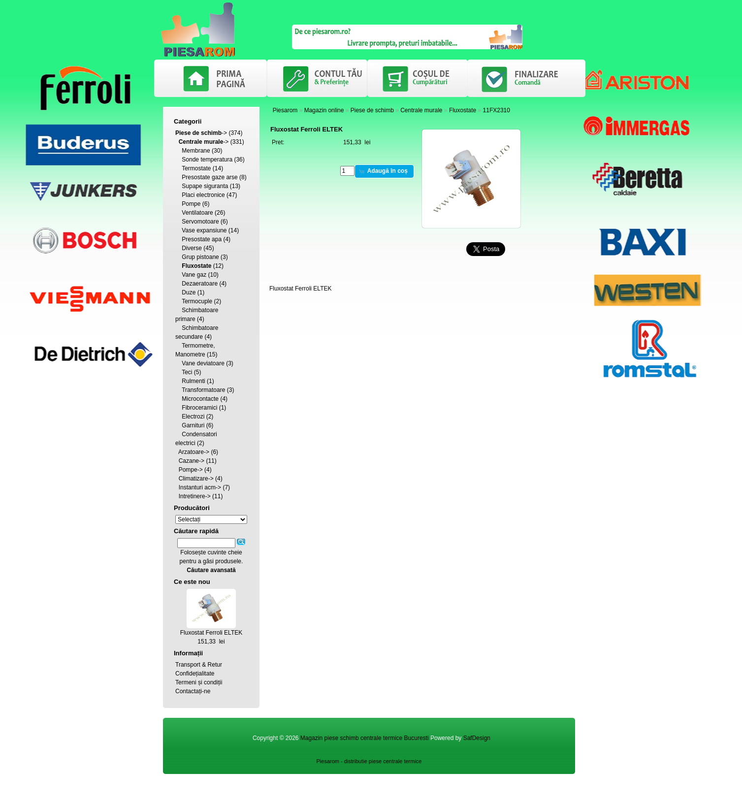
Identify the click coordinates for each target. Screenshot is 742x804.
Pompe (191, 203)
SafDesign (476, 738)
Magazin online (324, 110)
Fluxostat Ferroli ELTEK (211, 632)
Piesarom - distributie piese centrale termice (369, 761)
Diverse (192, 248)
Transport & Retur (198, 664)
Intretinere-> (195, 496)
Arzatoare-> (193, 452)
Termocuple (197, 301)
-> (201, 132)
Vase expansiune (204, 230)
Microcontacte (200, 398)
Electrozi (193, 416)
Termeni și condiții (198, 682)
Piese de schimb (372, 110)
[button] (384, 171)
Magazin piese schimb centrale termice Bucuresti (364, 738)
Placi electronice (203, 195)
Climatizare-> (196, 478)
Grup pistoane (200, 257)
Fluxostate (462, 110)
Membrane (196, 150)
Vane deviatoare (203, 363)
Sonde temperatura (207, 159)
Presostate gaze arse (209, 177)
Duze (188, 292)
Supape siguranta (205, 186)
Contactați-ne (192, 691)
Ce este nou (192, 581)
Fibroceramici (199, 407)
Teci (187, 372)
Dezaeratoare (200, 283)
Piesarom (285, 110)
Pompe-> (191, 469)
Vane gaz (194, 274)
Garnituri (193, 425)
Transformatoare (203, 389)
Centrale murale (421, 110)
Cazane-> (191, 460)
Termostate (196, 168)
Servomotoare (200, 221)
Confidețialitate (194, 673)
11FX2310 (496, 110)
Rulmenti (193, 381)
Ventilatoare (197, 212)
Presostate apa (202, 239)
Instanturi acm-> (200, 487)
